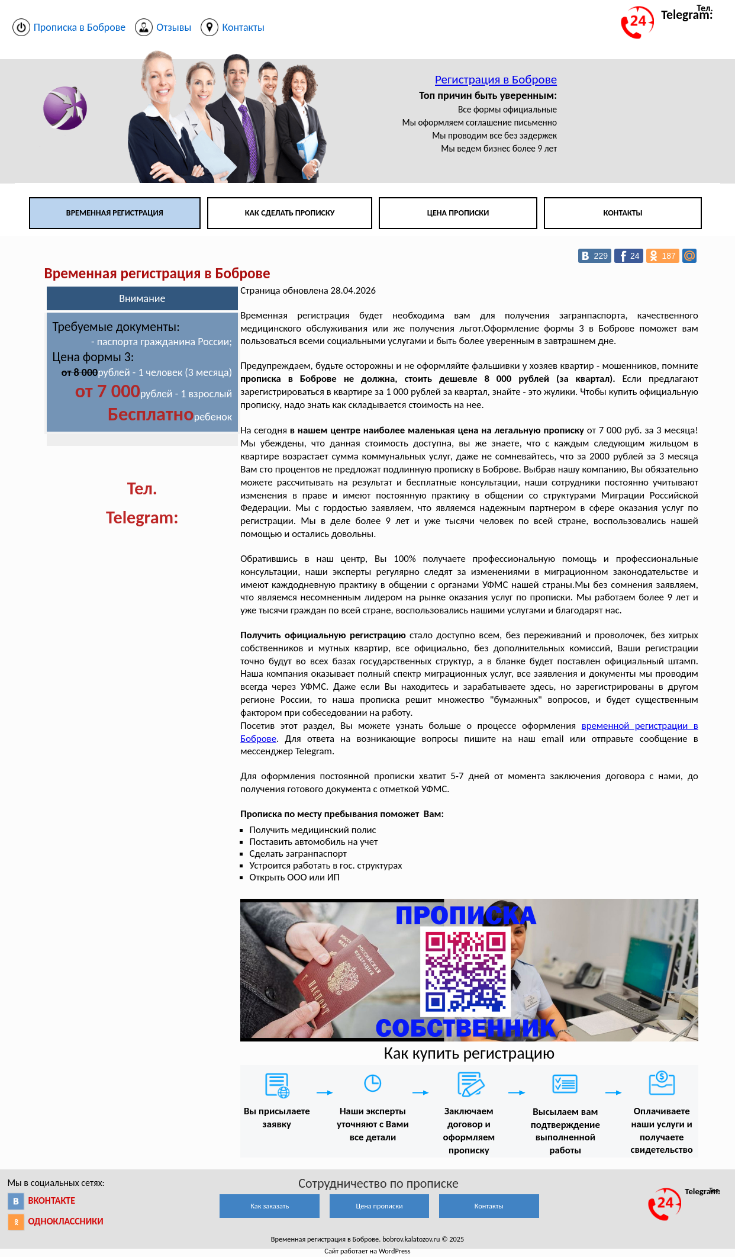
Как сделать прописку (290, 213)
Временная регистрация (114, 213)
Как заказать (269, 1205)
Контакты (623, 213)
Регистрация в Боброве (496, 79)
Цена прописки (458, 213)
